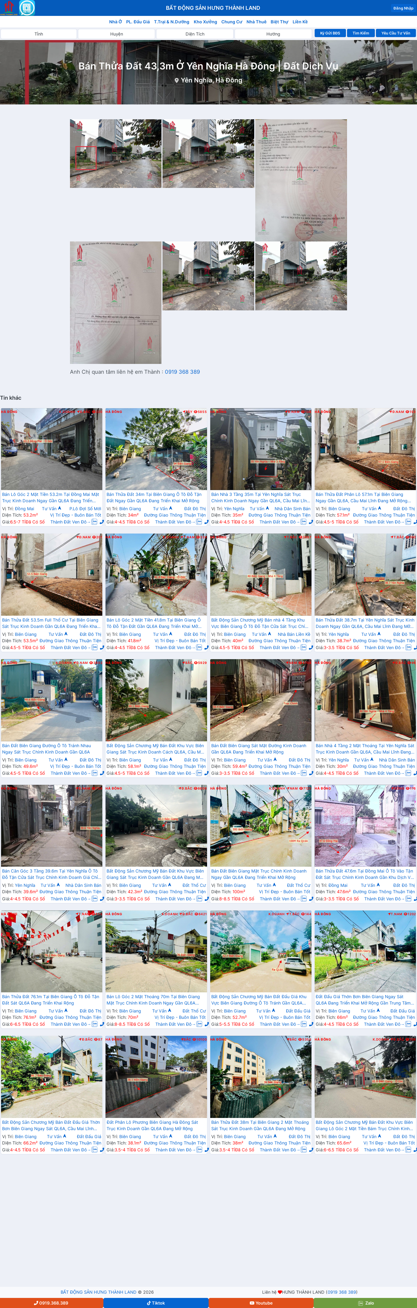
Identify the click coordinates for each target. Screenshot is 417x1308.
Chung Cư (232, 21)
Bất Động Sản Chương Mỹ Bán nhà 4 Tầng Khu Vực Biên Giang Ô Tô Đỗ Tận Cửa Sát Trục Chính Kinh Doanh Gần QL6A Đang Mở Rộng (260, 623)
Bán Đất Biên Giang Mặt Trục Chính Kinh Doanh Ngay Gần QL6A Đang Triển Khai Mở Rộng (259, 874)
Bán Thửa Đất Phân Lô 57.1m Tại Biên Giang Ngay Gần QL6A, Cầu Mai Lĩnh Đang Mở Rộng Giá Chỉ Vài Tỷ (361, 498)
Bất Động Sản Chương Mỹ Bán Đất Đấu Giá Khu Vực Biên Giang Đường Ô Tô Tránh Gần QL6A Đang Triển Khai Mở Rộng (258, 1000)
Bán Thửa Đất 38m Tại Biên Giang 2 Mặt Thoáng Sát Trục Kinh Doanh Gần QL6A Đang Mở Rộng (260, 1125)
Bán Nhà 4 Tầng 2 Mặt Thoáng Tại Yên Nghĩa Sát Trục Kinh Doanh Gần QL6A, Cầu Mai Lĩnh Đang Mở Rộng (365, 749)
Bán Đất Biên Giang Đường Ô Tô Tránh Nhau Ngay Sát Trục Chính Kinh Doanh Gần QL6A (46, 749)
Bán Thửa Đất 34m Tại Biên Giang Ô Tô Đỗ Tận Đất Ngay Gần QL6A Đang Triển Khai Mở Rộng (154, 497)
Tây (187, 411)
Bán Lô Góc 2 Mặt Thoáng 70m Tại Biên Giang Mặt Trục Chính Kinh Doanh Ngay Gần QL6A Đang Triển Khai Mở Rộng (153, 1000)
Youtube (261, 1303)
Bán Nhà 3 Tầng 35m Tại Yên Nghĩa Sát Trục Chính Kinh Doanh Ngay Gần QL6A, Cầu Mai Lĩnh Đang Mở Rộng (260, 498)
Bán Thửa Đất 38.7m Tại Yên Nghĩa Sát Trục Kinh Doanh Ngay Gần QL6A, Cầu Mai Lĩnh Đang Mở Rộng (365, 623)
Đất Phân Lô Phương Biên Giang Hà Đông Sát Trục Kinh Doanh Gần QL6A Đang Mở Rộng (152, 1125)
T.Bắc (290, 537)
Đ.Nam (292, 411)
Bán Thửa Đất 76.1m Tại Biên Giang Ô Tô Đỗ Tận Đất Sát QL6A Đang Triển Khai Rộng (50, 1000)
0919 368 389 (182, 372)
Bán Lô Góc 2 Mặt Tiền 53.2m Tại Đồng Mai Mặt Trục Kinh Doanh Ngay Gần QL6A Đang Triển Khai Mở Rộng (50, 498)
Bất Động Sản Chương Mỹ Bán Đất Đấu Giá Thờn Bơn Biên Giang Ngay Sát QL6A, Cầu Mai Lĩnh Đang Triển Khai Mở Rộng (51, 1126)
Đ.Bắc (84, 411)
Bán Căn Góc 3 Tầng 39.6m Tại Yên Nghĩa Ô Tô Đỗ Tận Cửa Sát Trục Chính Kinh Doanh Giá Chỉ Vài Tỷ (50, 874)
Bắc (187, 662)
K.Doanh (67, 411)
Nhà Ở (115, 21)
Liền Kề (300, 21)
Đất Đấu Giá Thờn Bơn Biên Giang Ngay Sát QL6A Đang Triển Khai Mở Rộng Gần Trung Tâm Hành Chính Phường (363, 1000)
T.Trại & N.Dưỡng (171, 21)
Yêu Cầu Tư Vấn (395, 33)
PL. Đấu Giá (138, 21)
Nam (291, 662)
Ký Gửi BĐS (330, 33)
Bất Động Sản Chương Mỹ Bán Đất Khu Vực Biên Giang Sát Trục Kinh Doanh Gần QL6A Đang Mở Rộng (155, 874)
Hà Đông (9, 411)
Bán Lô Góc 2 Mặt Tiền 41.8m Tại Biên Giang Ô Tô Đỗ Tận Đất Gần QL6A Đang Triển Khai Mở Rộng (154, 623)
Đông (398, 788)
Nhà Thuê (256, 21)
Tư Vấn (52, 508)
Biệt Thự (279, 21)
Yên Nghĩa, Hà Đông (211, 80)
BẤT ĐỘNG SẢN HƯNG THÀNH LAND (99, 1292)
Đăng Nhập (403, 8)
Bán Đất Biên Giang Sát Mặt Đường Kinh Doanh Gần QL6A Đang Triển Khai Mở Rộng (258, 749)
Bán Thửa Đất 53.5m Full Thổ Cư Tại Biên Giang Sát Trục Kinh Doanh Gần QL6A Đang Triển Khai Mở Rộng (50, 623)
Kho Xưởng (205, 21)
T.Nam (187, 537)
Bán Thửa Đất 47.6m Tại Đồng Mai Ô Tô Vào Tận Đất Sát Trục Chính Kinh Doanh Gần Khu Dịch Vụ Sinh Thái (365, 874)
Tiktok (156, 1303)
